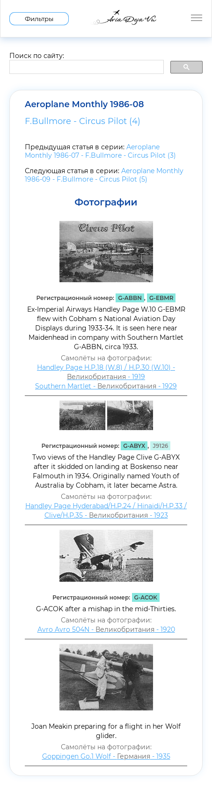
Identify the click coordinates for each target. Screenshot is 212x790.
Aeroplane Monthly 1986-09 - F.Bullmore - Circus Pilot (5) (104, 175)
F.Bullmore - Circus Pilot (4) (82, 121)
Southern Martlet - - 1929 (106, 386)
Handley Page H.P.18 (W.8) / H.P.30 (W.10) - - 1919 (106, 372)
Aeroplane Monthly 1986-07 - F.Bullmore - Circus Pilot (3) (100, 151)
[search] (85, 67)
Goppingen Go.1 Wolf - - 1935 (106, 756)
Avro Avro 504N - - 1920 (106, 629)
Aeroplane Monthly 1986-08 (84, 104)
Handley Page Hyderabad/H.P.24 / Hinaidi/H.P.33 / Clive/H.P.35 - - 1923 (106, 510)
